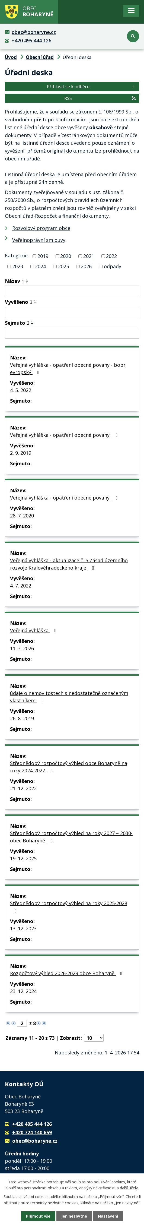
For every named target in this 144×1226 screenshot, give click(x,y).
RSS (100, 98)
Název (14, 281)
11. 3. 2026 (22, 648)
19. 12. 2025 (23, 858)
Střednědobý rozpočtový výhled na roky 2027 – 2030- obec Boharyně (71, 837)
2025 (63, 266)
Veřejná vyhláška (34, 630)
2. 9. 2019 (20, 453)
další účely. (129, 1187)
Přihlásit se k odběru (91, 87)
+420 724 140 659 (32, 1132)
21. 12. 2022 (23, 788)
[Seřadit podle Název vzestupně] (27, 280)
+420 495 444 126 (31, 40)
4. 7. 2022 (20, 585)
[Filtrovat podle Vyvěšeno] (72, 312)
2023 (17, 266)
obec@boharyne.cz (34, 32)
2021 (88, 256)
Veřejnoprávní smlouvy (38, 240)
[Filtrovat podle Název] (72, 291)
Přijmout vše (38, 1216)
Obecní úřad (40, 57)
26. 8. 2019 (22, 718)
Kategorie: (17, 255)
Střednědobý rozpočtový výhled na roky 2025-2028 (68, 906)
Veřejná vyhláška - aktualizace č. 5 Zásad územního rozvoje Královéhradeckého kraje (69, 564)
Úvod (11, 57)
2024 (40, 266)
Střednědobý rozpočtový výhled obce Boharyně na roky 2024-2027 (68, 767)
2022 (111, 256)
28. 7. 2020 (22, 515)
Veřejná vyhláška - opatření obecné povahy (65, 435)
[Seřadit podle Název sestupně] (27, 282)
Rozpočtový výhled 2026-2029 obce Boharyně (67, 973)
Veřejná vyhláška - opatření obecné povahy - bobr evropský (68, 368)
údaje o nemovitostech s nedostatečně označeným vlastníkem (69, 697)
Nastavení (108, 1216)
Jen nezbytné (74, 1216)
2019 (42, 256)
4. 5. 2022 (20, 390)
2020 (65, 256)
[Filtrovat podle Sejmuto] (72, 333)
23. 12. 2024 (23, 991)
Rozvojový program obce (41, 228)
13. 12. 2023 (23, 928)
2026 (86, 266)
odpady (112, 266)
